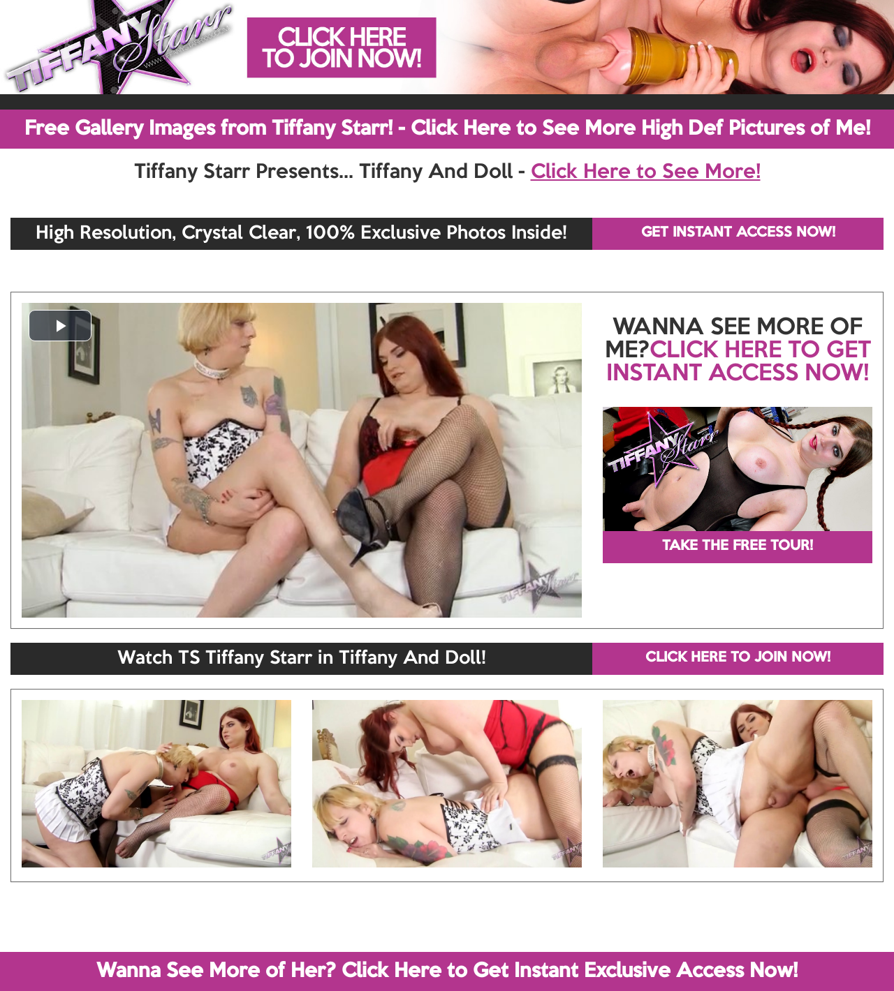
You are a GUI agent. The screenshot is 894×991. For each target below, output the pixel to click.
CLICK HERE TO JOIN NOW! (737, 658)
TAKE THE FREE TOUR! (737, 546)
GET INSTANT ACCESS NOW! (738, 233)
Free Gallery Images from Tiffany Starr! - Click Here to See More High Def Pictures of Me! (447, 129)
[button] (60, 325)
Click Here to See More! (646, 172)
